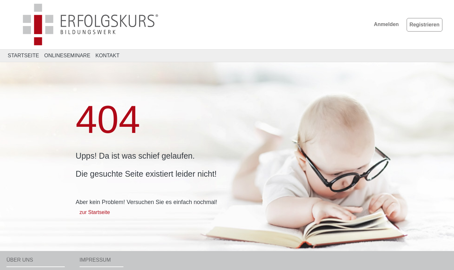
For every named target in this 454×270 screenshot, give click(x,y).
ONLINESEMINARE (67, 55)
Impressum (95, 260)
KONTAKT (107, 55)
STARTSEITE (23, 55)
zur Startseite (95, 212)
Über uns (19, 260)
